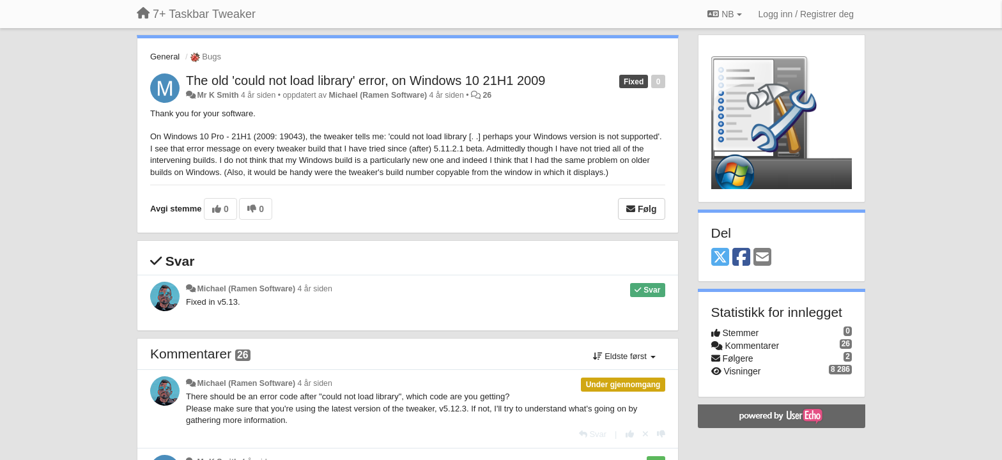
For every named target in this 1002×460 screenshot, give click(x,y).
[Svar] (592, 434)
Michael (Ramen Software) (378, 95)
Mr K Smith (217, 95)
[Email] (762, 258)
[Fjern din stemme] (645, 434)
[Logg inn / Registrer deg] (806, 14)
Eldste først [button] (624, 356)
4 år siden (315, 288)
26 (486, 95)
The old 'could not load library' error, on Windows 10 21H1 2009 (365, 80)
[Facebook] (741, 258)
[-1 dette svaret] (661, 434)
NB (724, 14)
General (165, 56)
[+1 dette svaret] (630, 434)
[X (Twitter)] (720, 258)
